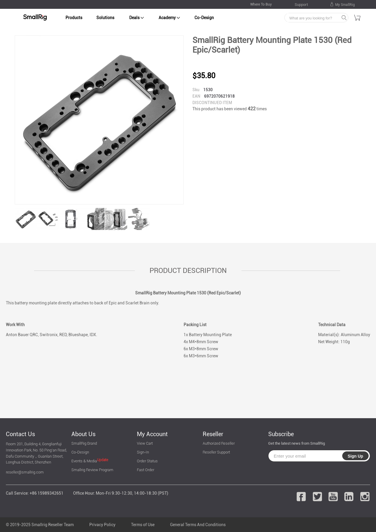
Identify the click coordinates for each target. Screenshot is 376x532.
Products (74, 17)
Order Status (147, 461)
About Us (83, 434)
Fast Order (145, 470)
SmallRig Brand (84, 443)
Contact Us (20, 434)
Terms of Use (143, 524)
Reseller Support (216, 452)
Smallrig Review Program (92, 470)
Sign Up (355, 456)
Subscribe (281, 434)
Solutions (105, 17)
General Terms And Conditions (198, 524)
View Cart (145, 443)
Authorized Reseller (219, 443)
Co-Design (204, 17)
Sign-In (143, 452)
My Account (152, 434)
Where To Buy (261, 4)
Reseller (213, 434)
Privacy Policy (102, 524)
